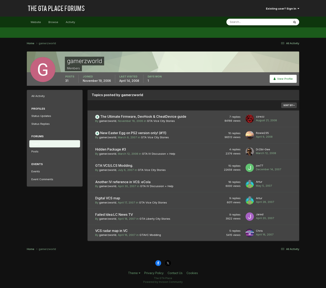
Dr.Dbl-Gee (263, 149)
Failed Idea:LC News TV (114, 214)
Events (35, 171)
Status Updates (41, 116)
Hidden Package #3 (110, 149)
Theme (134, 273)
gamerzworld (107, 121)
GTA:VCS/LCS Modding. (114, 165)
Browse (53, 22)
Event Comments (42, 179)
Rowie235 (262, 133)
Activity (70, 22)
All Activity (38, 96)
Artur (259, 181)
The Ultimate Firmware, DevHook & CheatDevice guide (143, 116)
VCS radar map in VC (111, 231)
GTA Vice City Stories (161, 121)
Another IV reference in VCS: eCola (123, 182)
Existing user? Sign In (282, 8)
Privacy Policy (154, 273)
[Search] (244, 22)
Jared (259, 214)
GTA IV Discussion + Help (158, 153)
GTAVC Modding (150, 235)
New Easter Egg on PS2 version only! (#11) (133, 133)
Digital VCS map (107, 198)
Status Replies (40, 123)
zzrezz (260, 116)
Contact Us (175, 273)
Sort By (289, 105)
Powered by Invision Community (163, 281)
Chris (259, 230)
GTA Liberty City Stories (155, 218)
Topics (35, 143)
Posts (34, 151)
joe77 (259, 165)
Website (36, 22)
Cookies (192, 273)
